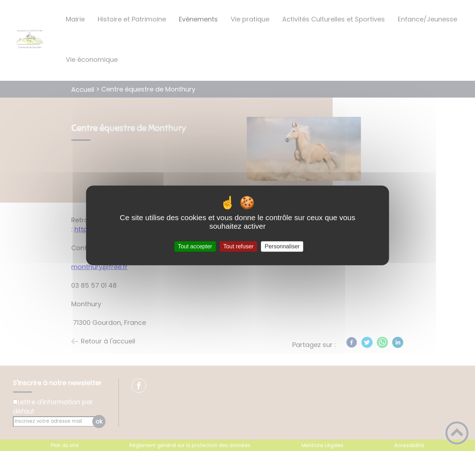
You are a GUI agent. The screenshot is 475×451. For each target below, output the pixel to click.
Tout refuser (238, 246)
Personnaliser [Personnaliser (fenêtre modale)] (282, 246)
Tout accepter (195, 246)
